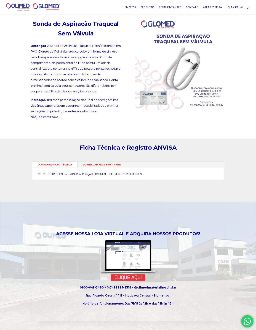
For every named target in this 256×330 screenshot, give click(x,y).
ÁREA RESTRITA (212, 7)
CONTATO (192, 7)
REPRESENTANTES (170, 7)
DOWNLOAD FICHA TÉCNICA (55, 164)
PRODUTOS (147, 7)
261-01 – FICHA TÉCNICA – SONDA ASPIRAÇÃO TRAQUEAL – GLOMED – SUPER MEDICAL (90, 174)
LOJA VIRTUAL (234, 7)
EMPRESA (130, 7)
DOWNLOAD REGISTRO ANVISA (102, 164)
